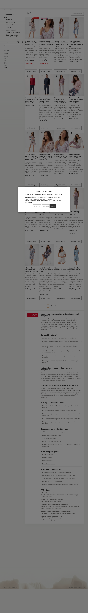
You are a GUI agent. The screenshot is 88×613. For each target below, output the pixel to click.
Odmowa (46, 206)
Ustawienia (37, 206)
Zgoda (53, 206)
